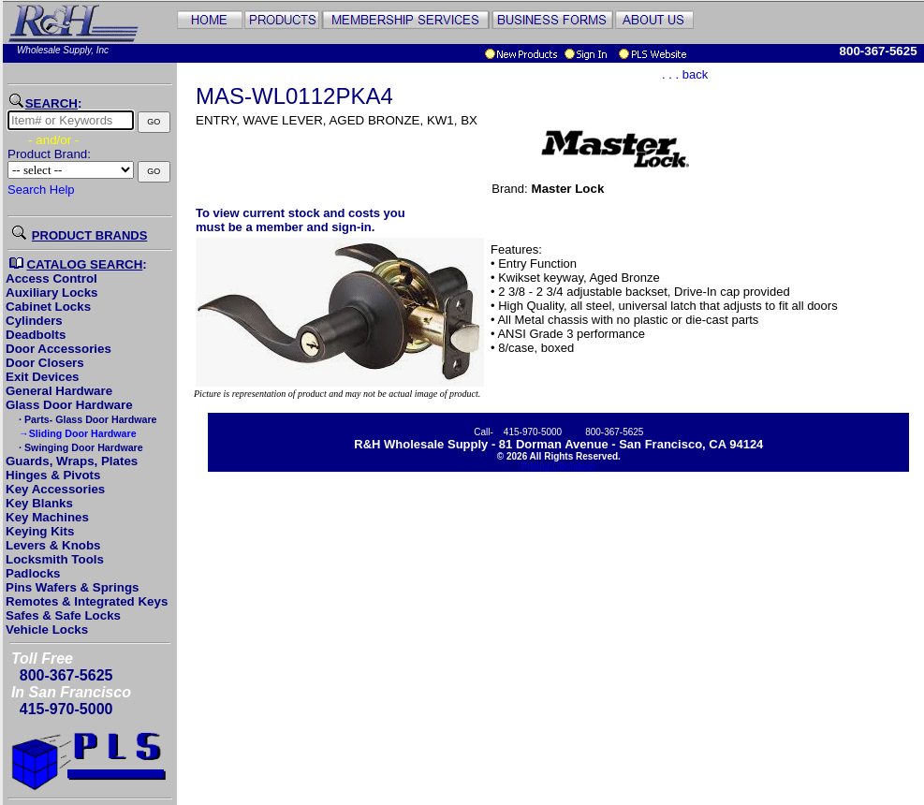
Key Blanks (39, 503)
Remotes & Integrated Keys (87, 601)
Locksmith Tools (55, 559)
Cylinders (34, 321)
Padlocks (33, 573)
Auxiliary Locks (52, 292)
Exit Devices (43, 377)
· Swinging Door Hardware (79, 447)
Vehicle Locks (47, 629)
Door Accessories (58, 349)
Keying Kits (40, 531)
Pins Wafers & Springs (72, 587)
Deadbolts (36, 335)
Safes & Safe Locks (63, 615)
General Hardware (59, 391)
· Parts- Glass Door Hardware (86, 419)
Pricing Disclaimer (558, 466)
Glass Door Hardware (69, 405)
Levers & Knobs (53, 545)
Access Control (51, 278)
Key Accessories (55, 489)
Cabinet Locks (48, 307)
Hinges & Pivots (53, 475)
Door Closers (45, 363)
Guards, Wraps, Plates (72, 461)
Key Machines (47, 517)
